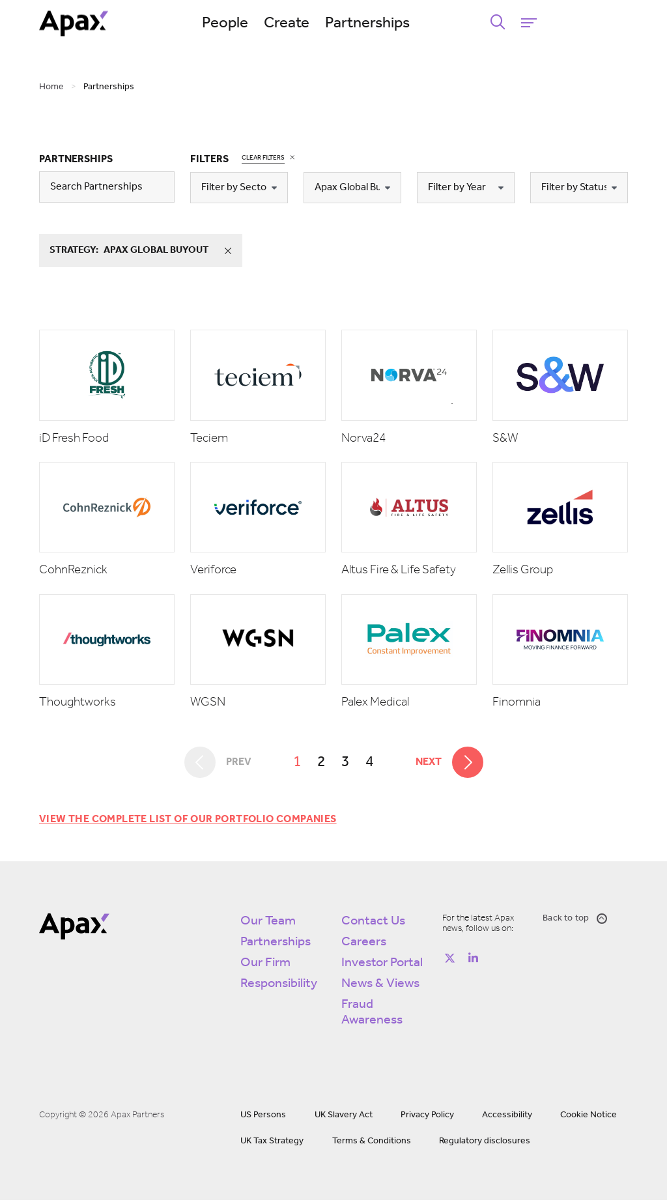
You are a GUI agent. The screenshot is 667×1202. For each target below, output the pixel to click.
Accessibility (507, 1117)
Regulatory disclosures (484, 1143)
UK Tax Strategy (272, 1143)
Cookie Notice (588, 1117)
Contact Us (373, 923)
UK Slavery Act (344, 1117)
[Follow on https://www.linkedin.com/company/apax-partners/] (473, 959)
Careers (363, 944)
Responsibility (278, 985)
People (272, 23)
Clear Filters (263, 157)
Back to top (575, 920)
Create (334, 23)
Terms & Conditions (371, 1143)
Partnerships (415, 23)
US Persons (263, 1117)
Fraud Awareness (372, 1014)
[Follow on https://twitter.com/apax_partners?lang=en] (450, 959)
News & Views (380, 985)
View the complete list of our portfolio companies (188, 821)
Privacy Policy (427, 1117)
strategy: (146, 250)
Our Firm (265, 964)
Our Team (268, 923)
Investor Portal (382, 964)
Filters (209, 159)
